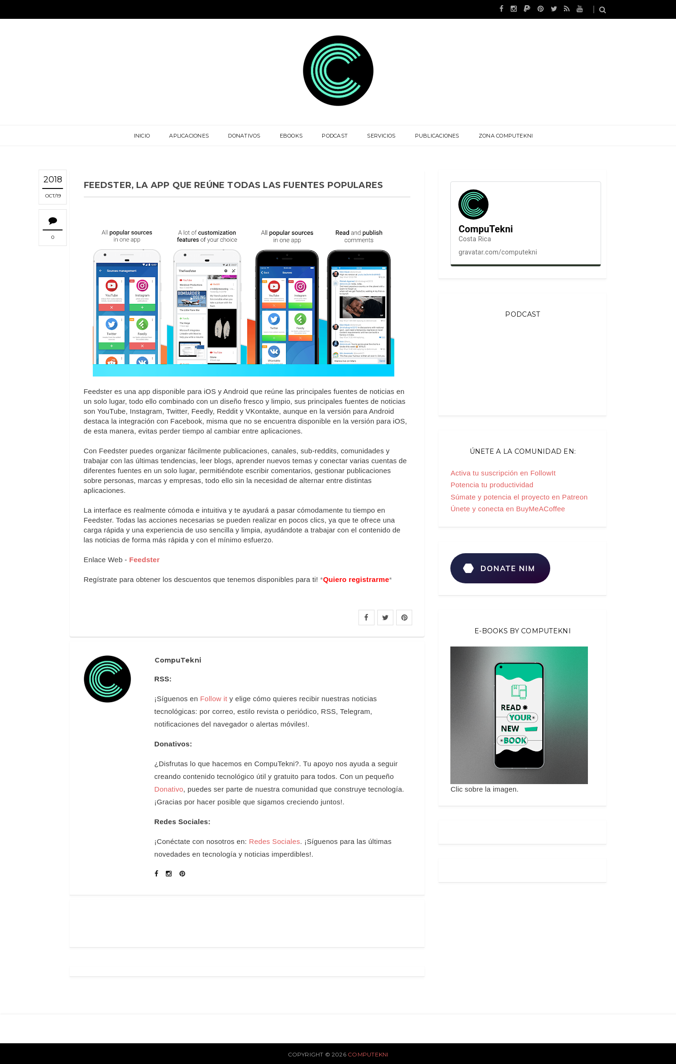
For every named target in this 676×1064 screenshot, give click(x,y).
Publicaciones (436, 135)
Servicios (381, 135)
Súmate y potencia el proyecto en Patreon (518, 497)
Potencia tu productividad (491, 485)
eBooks (291, 135)
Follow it (214, 699)
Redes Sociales (274, 841)
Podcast (335, 135)
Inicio (144, 135)
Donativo (169, 789)
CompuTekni (368, 1054)
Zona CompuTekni (504, 135)
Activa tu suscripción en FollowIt (502, 473)
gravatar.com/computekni (497, 252)
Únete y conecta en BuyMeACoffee (507, 509)
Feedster (144, 560)
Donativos (245, 135)
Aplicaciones (190, 135)
